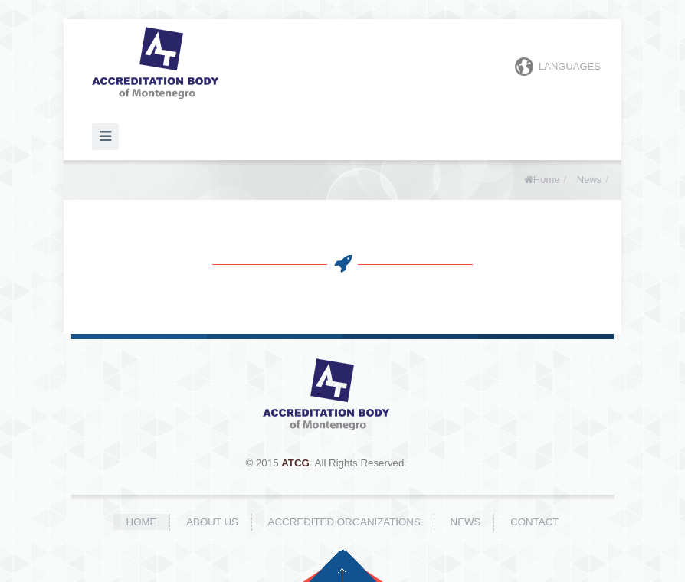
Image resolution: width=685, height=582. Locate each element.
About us (212, 522)
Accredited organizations (344, 522)
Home (546, 179)
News (589, 179)
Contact (534, 522)
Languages (558, 66)
